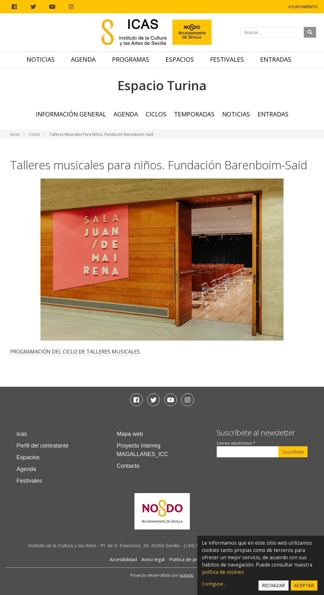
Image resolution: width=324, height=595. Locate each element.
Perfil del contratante (42, 445)
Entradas (275, 59)
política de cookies (223, 572)
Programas (130, 59)
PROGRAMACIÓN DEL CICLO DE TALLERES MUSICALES (75, 351)
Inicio (15, 134)
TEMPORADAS (194, 114)
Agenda (83, 59)
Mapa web (130, 434)
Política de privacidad (192, 559)
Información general (71, 114)
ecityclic (187, 575)
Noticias (41, 59)
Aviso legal (153, 559)
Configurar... (214, 584)
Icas (21, 434)
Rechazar (273, 585)
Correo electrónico (236, 443)
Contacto (128, 466)
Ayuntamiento (303, 6)
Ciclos (156, 114)
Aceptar (304, 585)
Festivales (227, 59)
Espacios (179, 59)
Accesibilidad (123, 559)
